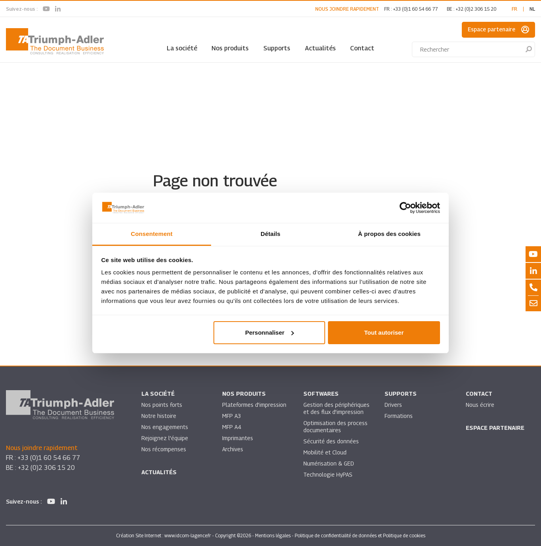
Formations (399, 415)
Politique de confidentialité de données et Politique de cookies (360, 535)
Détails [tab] (270, 233)
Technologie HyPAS (327, 474)
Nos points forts (161, 404)
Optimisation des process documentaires (335, 426)
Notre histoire (158, 415)
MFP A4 (231, 426)
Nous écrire (480, 404)
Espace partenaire (498, 30)
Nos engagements (164, 426)
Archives (232, 449)
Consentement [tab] (151, 233)
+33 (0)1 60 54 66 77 (415, 9)
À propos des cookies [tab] (389, 233)
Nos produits (230, 48)
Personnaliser (269, 332)
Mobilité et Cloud (325, 452)
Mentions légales (273, 535)
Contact (362, 48)
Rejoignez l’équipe (164, 438)
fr (514, 9)
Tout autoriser (384, 332)
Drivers (393, 404)
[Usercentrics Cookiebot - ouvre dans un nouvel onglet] (405, 208)
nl (532, 9)
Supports (276, 48)
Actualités (320, 48)
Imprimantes (237, 438)
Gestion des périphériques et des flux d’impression (336, 408)
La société (182, 48)
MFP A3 (231, 415)
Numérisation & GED (328, 463)
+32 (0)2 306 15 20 (475, 9)
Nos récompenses (163, 449)
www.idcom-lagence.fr (187, 535)
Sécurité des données (331, 441)
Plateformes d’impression (254, 404)
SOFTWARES (321, 393)
